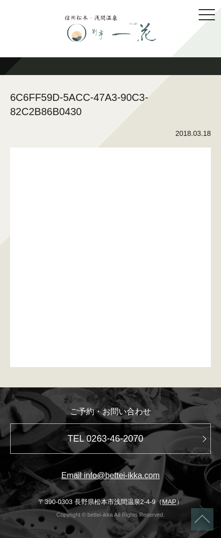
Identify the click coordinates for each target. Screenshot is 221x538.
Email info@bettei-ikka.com (110, 475)
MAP (169, 502)
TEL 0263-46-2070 (105, 439)
